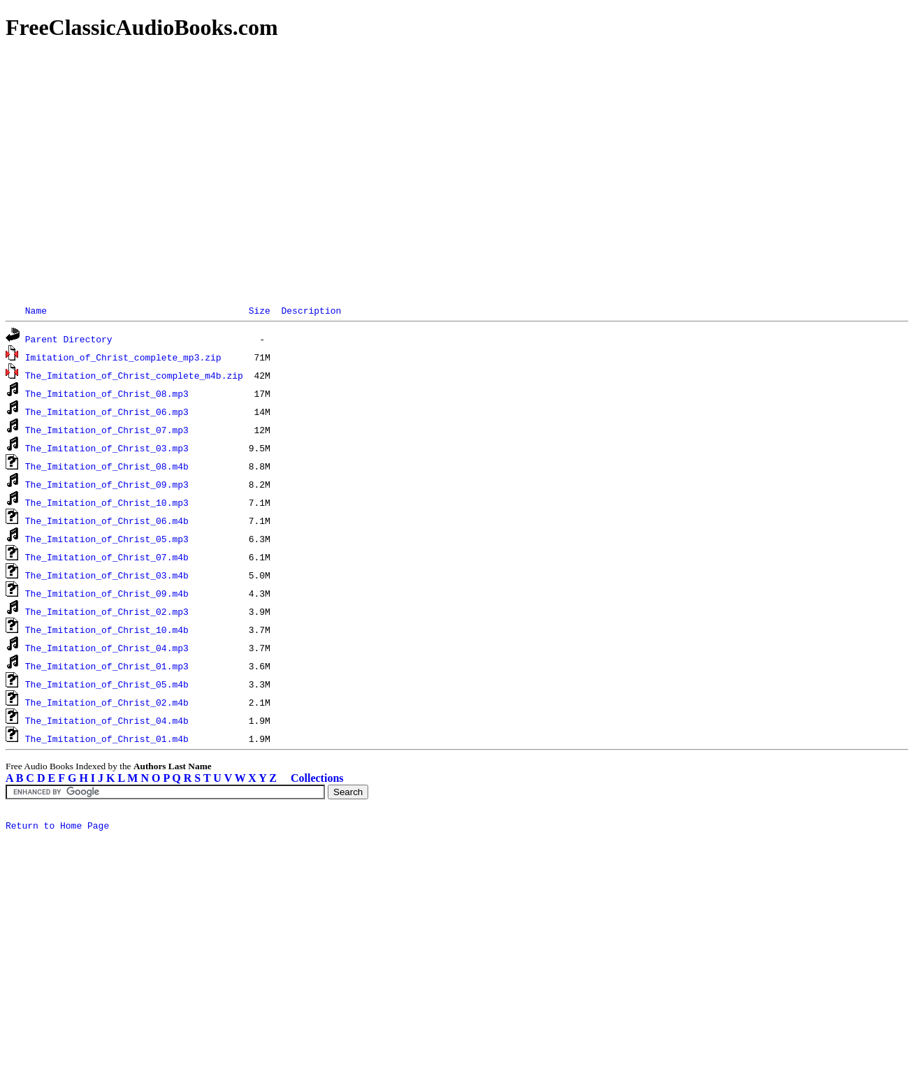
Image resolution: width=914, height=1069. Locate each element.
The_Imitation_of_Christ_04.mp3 (107, 647)
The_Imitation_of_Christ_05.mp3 (107, 538)
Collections (317, 778)
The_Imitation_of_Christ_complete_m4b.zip (134, 375)
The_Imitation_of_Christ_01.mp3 (107, 666)
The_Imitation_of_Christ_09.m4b (107, 593)
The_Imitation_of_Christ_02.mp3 (107, 611)
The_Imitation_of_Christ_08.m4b (107, 466)
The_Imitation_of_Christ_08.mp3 (107, 393)
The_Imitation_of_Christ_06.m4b (107, 520)
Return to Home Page (57, 827)
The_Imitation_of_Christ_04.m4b (107, 720)
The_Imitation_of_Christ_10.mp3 (107, 502)
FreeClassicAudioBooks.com (142, 27)
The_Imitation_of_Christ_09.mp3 (107, 484)
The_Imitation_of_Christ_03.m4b (107, 575)
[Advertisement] (425, 154)
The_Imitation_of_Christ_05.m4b (107, 684)
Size (259, 310)
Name (36, 310)
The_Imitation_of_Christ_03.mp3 (107, 448)
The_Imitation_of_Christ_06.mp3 (107, 411)
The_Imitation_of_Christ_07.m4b (107, 557)
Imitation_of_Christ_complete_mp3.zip (123, 357)
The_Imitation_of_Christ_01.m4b (107, 738)
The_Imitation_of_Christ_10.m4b (107, 629)
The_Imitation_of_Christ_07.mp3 (107, 429)
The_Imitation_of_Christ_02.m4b (107, 702)
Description (311, 310)
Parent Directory (69, 339)
